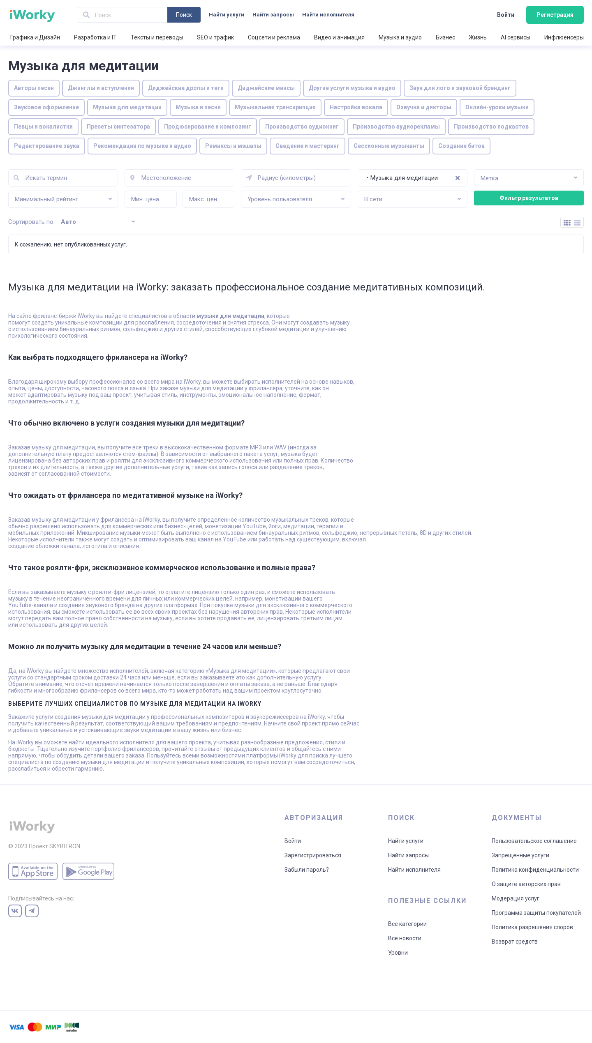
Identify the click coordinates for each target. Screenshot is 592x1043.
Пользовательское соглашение (534, 841)
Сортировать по (30, 222)
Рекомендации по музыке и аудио (142, 146)
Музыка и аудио (400, 37)
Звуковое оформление (46, 107)
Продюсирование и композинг (207, 126)
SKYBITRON (64, 846)
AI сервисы (515, 37)
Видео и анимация (339, 37)
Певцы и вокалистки (43, 126)
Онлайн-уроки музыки (497, 107)
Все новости (404, 938)
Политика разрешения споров (532, 927)
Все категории (407, 924)
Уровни (398, 952)
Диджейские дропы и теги (186, 88)
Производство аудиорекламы (396, 126)
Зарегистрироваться (312, 855)
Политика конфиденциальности (535, 869)
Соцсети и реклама (274, 37)
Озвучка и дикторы (423, 107)
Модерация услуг (515, 898)
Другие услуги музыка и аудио (352, 88)
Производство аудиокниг (302, 126)
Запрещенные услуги (520, 855)
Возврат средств (515, 941)
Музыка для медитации (127, 107)
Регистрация (555, 15)
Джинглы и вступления (101, 88)
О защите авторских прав (526, 884)
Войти (505, 15)
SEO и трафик (215, 37)
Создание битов (461, 146)
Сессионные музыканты (389, 146)
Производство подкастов (491, 126)
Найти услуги (226, 15)
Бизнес (445, 37)
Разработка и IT (95, 37)
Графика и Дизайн (35, 37)
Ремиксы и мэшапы (233, 146)
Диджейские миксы (266, 88)
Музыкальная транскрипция (275, 107)
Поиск (184, 15)
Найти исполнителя (328, 15)
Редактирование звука (46, 146)
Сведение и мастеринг (307, 146)
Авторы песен (34, 88)
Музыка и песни (198, 107)
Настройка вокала (356, 107)
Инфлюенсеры (564, 37)
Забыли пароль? (306, 869)
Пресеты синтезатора (118, 126)
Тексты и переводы (157, 37)
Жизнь (478, 37)
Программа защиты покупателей (536, 912)
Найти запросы (273, 15)
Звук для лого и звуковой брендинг (460, 88)
